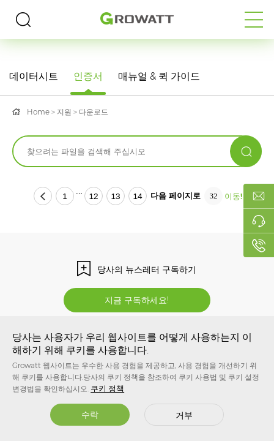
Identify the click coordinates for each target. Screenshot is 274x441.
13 (115, 196)
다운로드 (93, 111)
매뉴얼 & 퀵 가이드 (159, 76)
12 (93, 196)
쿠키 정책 (107, 388)
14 (137, 196)
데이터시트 (33, 76)
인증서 (88, 76)
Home (38, 111)
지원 (64, 111)
